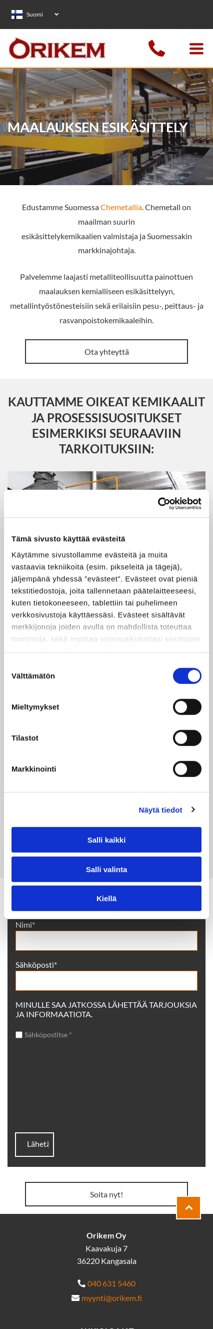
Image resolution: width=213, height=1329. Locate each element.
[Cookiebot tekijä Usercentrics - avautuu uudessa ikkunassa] (158, 503)
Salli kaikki (107, 840)
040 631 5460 (112, 1283)
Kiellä (106, 898)
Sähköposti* (36, 964)
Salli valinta (107, 869)
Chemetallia (121, 207)
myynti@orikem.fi (112, 1297)
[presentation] (57, 1086)
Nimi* (25, 924)
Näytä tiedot (160, 809)
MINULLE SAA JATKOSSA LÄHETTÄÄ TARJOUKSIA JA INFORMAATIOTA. (106, 1009)
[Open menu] (196, 48)
